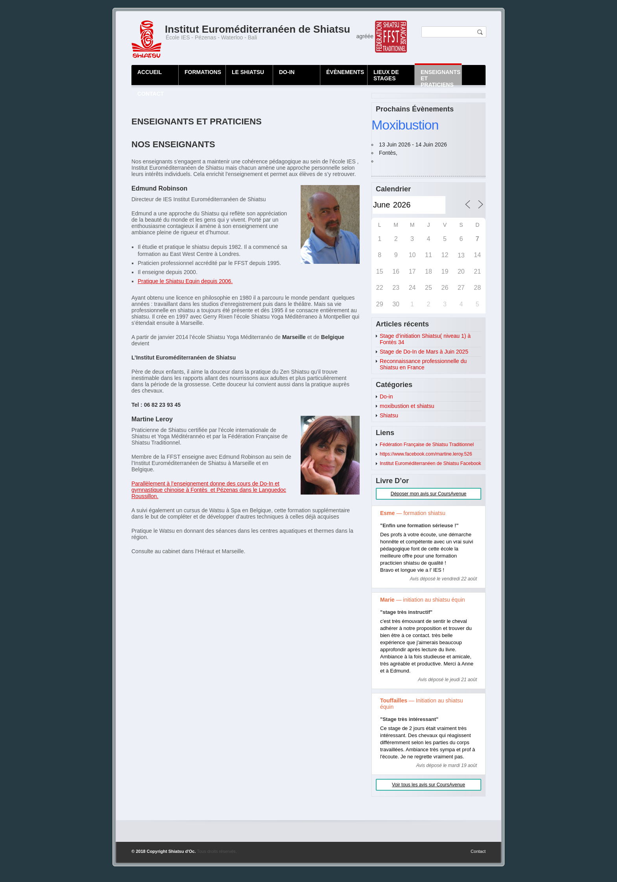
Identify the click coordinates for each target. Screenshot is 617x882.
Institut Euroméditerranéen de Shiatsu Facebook (430, 463)
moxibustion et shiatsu (407, 406)
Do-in (386, 396)
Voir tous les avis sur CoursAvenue (428, 785)
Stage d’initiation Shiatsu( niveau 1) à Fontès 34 (425, 339)
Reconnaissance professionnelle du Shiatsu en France (423, 364)
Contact (478, 851)
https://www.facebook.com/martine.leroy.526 (426, 454)
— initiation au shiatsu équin (422, 600)
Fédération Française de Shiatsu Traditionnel (427, 444)
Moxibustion (404, 124)
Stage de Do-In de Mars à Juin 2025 (424, 351)
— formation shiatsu (412, 513)
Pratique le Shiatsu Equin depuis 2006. (185, 281)
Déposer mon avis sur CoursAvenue (429, 494)
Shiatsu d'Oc (181, 851)
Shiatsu (389, 415)
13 (461, 255)
